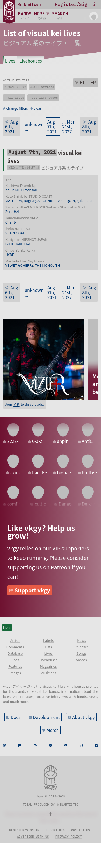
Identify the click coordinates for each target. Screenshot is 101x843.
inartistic (69, 804)
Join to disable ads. (24, 404)
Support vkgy (32, 590)
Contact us (80, 830)
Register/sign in (24, 830)
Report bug (55, 830)
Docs (15, 717)
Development (46, 717)
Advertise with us (33, 836)
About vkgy (83, 717)
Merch (53, 730)
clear (37, 108)
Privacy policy (68, 836)
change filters (17, 108)
